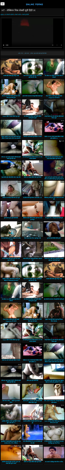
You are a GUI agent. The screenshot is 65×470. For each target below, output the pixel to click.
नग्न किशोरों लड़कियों (9, 14)
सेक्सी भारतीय (18, 14)
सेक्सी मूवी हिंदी (25, 14)
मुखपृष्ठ (2, 14)
